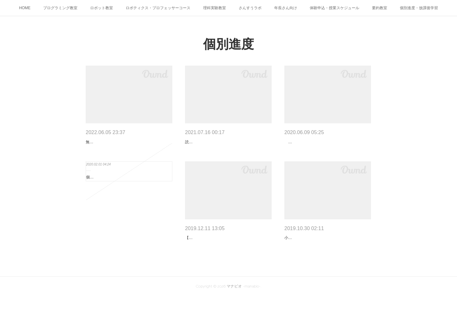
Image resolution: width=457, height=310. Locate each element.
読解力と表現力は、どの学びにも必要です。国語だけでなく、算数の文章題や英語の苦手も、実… (227, 145)
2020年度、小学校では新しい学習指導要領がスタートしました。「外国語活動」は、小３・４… (326, 145)
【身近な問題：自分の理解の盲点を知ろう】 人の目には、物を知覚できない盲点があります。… (227, 248)
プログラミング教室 (60, 8)
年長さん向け (285, 8)
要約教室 (379, 8)
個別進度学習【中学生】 (107, 184)
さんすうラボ (250, 8)
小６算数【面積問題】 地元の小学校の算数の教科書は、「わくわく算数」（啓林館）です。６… (326, 248)
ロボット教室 (101, 8)
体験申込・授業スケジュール (334, 8)
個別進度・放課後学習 (419, 8)
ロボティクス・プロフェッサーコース (158, 8)
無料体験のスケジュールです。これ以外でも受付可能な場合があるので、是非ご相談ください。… (127, 145)
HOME (24, 8)
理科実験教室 (214, 8)
